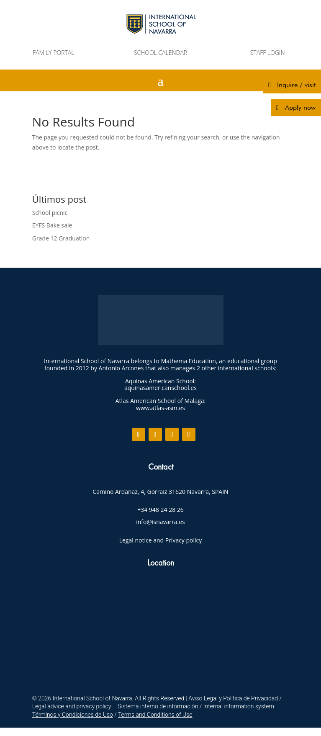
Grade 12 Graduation (61, 238)
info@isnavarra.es (160, 522)
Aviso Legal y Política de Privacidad (233, 698)
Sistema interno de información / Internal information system (196, 706)
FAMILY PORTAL (53, 53)
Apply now (300, 107)
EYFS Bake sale (52, 225)
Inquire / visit (296, 85)
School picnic (50, 213)
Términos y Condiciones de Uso (72, 714)
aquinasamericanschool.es (160, 388)
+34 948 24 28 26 (160, 510)
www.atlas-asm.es (160, 408)
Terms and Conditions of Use (155, 714)
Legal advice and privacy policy (71, 706)
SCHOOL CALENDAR (160, 53)
